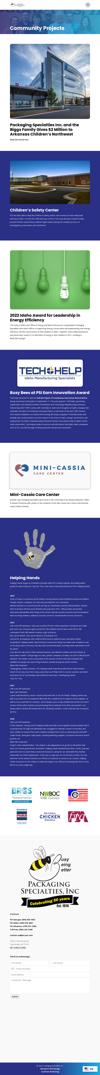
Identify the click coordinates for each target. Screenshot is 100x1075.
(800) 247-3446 (26, 929)
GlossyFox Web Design (50, 1069)
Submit (15, 996)
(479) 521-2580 (29, 926)
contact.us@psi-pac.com (21, 935)
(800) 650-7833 (28, 919)
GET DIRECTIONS (18, 947)
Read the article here (19, 139)
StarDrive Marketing (50, 1071)
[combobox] (13, 969)
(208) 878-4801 (26, 923)
